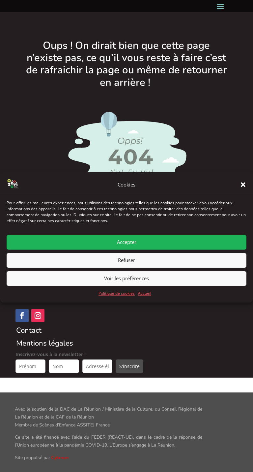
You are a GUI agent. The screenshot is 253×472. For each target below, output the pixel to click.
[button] (243, 193)
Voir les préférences (126, 287)
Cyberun (60, 458)
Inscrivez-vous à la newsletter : (50, 354)
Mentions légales (44, 343)
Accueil (144, 302)
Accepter (126, 251)
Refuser (126, 269)
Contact (29, 330)
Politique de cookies (116, 302)
